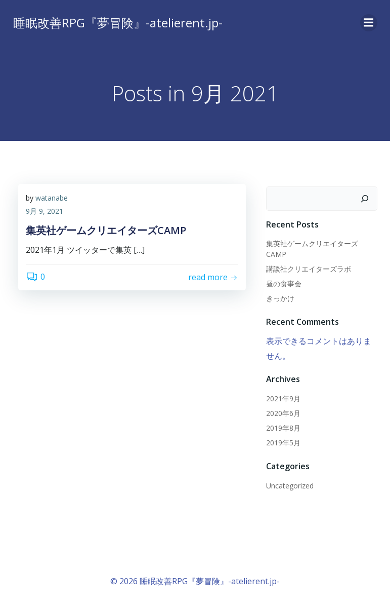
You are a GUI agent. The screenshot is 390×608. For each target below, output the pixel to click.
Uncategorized (290, 485)
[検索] (365, 198)
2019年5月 (283, 442)
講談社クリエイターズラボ (308, 269)
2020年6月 (283, 413)
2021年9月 (283, 398)
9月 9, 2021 (44, 211)
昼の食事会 (283, 283)
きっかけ (280, 298)
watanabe (51, 198)
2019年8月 (283, 428)
